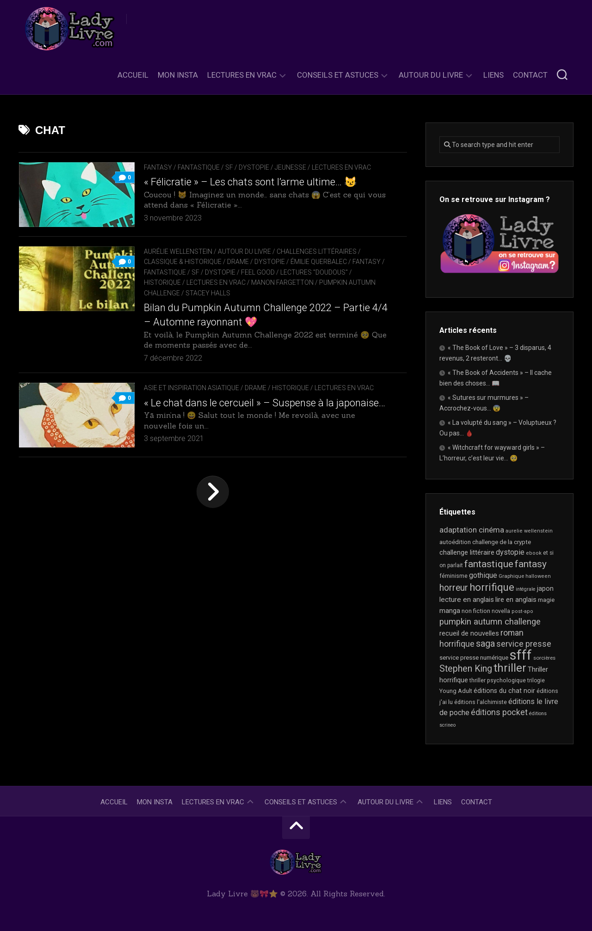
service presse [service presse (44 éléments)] (523, 644)
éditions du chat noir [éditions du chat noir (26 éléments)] (504, 690)
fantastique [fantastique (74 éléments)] (488, 564)
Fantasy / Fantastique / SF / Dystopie (206, 167)
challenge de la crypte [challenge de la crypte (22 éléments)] (501, 542)
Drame (238, 261)
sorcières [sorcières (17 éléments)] (544, 658)
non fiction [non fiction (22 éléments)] (476, 610)
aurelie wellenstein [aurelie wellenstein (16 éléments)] (529, 531)
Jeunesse (290, 167)
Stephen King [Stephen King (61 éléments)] (465, 668)
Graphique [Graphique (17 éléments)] (511, 576)
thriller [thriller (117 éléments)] (509, 668)
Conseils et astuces (337, 75)
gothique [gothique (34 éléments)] (483, 575)
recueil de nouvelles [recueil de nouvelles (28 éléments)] (469, 633)
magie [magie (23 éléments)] (546, 599)
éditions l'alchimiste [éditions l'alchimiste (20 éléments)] (480, 701)
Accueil (132, 75)
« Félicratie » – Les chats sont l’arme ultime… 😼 (250, 182)
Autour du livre (431, 75)
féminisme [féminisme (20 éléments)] (453, 575)
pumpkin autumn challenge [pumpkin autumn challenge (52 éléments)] (490, 622)
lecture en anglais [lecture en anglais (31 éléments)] (466, 599)
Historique (162, 282)
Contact (530, 75)
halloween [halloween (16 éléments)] (538, 576)
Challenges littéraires (317, 251)
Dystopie (269, 261)
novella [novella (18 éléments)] (501, 611)
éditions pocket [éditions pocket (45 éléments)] (499, 712)
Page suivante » (213, 492)
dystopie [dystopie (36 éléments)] (510, 552)
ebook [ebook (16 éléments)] (534, 553)
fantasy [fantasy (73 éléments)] (531, 564)
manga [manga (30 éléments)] (449, 610)
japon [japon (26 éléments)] (545, 588)
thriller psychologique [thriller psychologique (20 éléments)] (497, 680)
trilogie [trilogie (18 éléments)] (536, 680)
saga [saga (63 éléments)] (485, 643)
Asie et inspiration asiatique (191, 388)
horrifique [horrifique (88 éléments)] (491, 587)
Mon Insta (178, 75)
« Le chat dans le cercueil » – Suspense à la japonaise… (264, 403)
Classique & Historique (183, 261)
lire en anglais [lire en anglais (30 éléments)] (515, 599)
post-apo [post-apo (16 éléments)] (522, 611)
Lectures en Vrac (242, 75)
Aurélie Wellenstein (178, 251)
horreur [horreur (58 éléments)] (453, 587)
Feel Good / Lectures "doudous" (294, 272)
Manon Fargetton (282, 282)
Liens (493, 75)
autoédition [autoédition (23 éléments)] (455, 542)
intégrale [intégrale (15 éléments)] (526, 589)
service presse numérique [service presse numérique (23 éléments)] (473, 657)
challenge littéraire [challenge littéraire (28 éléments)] (466, 552)
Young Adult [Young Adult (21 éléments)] (455, 690)
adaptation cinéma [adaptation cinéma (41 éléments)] (471, 529)
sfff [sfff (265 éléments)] (521, 655)
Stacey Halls (207, 293)
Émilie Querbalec (318, 261)
